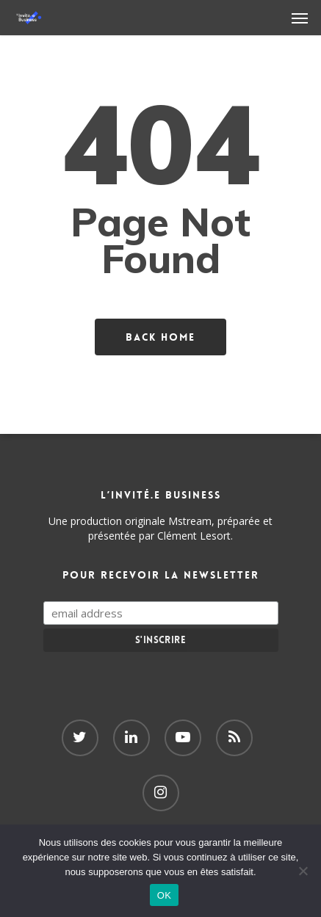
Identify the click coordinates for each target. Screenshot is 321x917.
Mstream (190, 521)
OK (164, 895)
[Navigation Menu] (300, 17)
